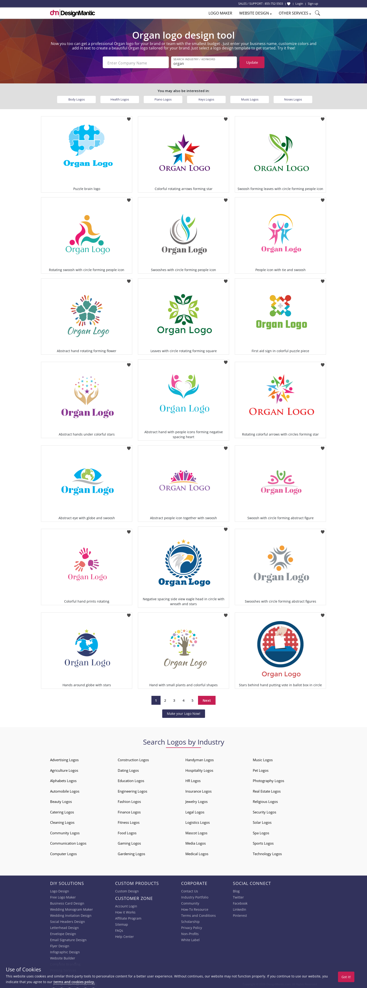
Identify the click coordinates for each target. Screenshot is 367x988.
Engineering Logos (132, 789)
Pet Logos (260, 769)
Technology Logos (267, 852)
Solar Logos (262, 821)
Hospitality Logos (199, 769)
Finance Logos (129, 810)
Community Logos (65, 831)
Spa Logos (261, 831)
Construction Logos (133, 758)
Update (252, 62)
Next (207, 699)
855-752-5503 (274, 3)
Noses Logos (293, 98)
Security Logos (264, 810)
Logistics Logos (197, 821)
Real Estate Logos (267, 789)
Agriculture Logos (64, 769)
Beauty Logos (61, 800)
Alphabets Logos (63, 779)
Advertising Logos (64, 758)
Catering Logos (62, 810)
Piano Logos (163, 98)
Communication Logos (68, 842)
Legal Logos (194, 810)
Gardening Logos (131, 852)
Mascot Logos (196, 831)
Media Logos (195, 842)
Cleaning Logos (62, 821)
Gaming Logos (129, 842)
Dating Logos (128, 769)
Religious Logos (265, 800)
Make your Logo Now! (183, 712)
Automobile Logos (64, 789)
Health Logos (119, 98)
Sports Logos (263, 842)
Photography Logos (268, 779)
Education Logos (131, 779)
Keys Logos (206, 98)
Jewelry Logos (196, 800)
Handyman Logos (199, 758)
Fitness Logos (128, 821)
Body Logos (76, 98)
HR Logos (193, 779)
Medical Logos (196, 852)
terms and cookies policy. (74, 982)
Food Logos (127, 831)
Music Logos (249, 98)
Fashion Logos (129, 800)
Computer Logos (63, 852)
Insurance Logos (198, 789)
